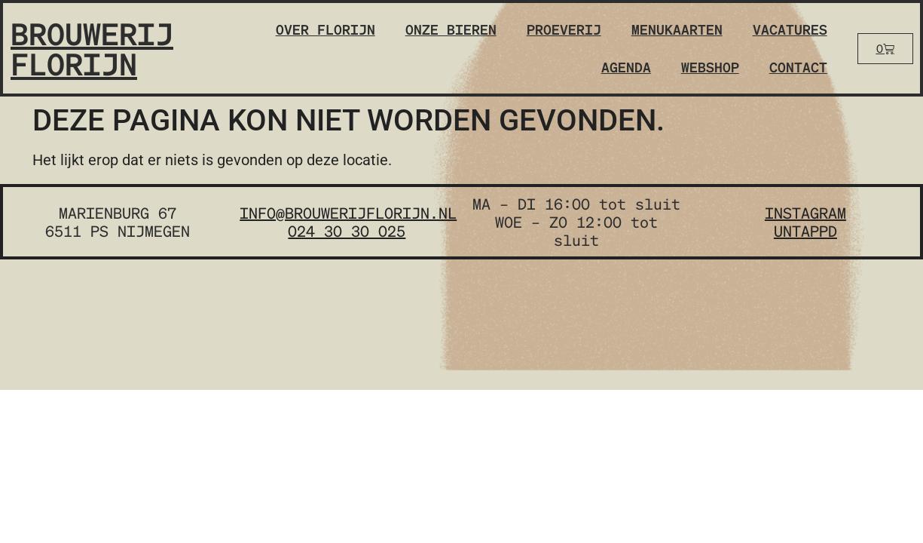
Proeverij (564, 29)
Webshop (710, 66)
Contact (798, 66)
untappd (805, 231)
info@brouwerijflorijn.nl (348, 212)
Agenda (626, 66)
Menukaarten (677, 29)
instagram (805, 212)
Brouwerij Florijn (92, 48)
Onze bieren (451, 29)
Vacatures (790, 29)
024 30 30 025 (346, 231)
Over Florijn (325, 29)
